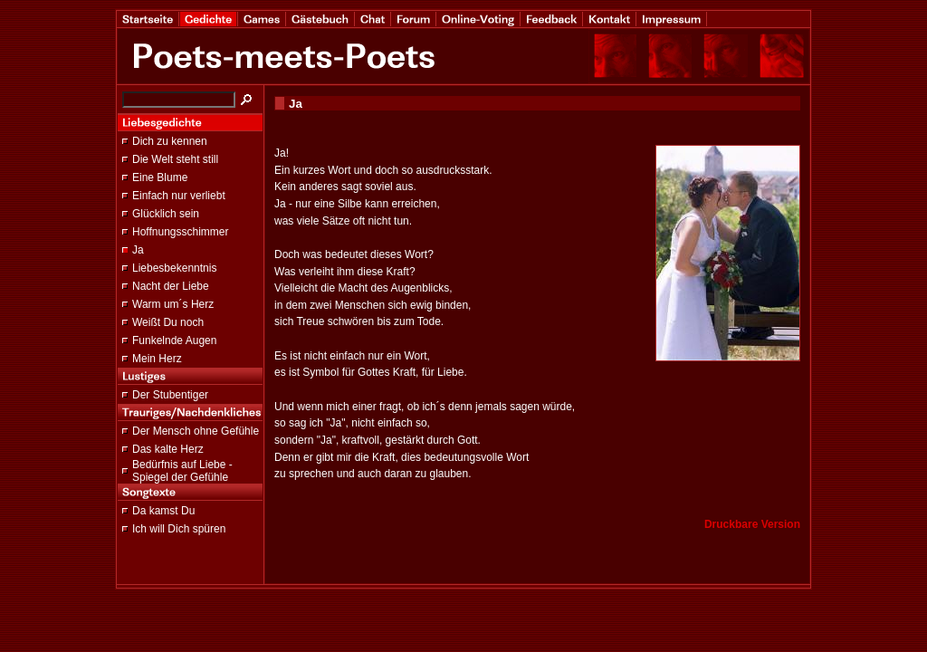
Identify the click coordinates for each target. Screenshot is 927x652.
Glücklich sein (165, 213)
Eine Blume (159, 177)
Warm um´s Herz (173, 304)
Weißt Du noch (168, 322)
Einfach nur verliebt (178, 195)
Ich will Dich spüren (178, 529)
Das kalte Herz (168, 449)
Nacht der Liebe (170, 286)
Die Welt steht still (175, 159)
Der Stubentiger (170, 394)
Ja (138, 250)
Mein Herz (157, 358)
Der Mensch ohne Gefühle (195, 431)
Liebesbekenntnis (174, 268)
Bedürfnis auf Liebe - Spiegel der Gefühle (182, 471)
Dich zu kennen (169, 141)
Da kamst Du (163, 510)
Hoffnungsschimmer (180, 231)
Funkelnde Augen (174, 340)
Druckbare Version (752, 524)
